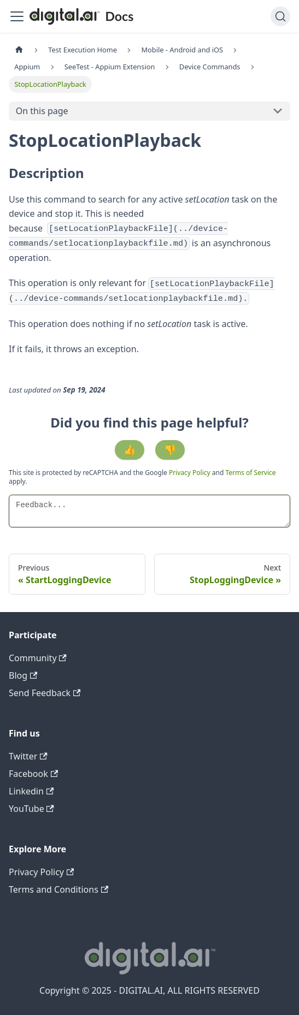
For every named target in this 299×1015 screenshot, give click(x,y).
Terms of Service (250, 472)
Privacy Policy (190, 472)
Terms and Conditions (58, 889)
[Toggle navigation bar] (17, 16)
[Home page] (19, 49)
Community (38, 658)
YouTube (31, 809)
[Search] (280, 16)
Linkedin (31, 791)
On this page (42, 111)
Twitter (28, 756)
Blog (23, 675)
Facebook (33, 774)
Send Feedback (44, 693)
